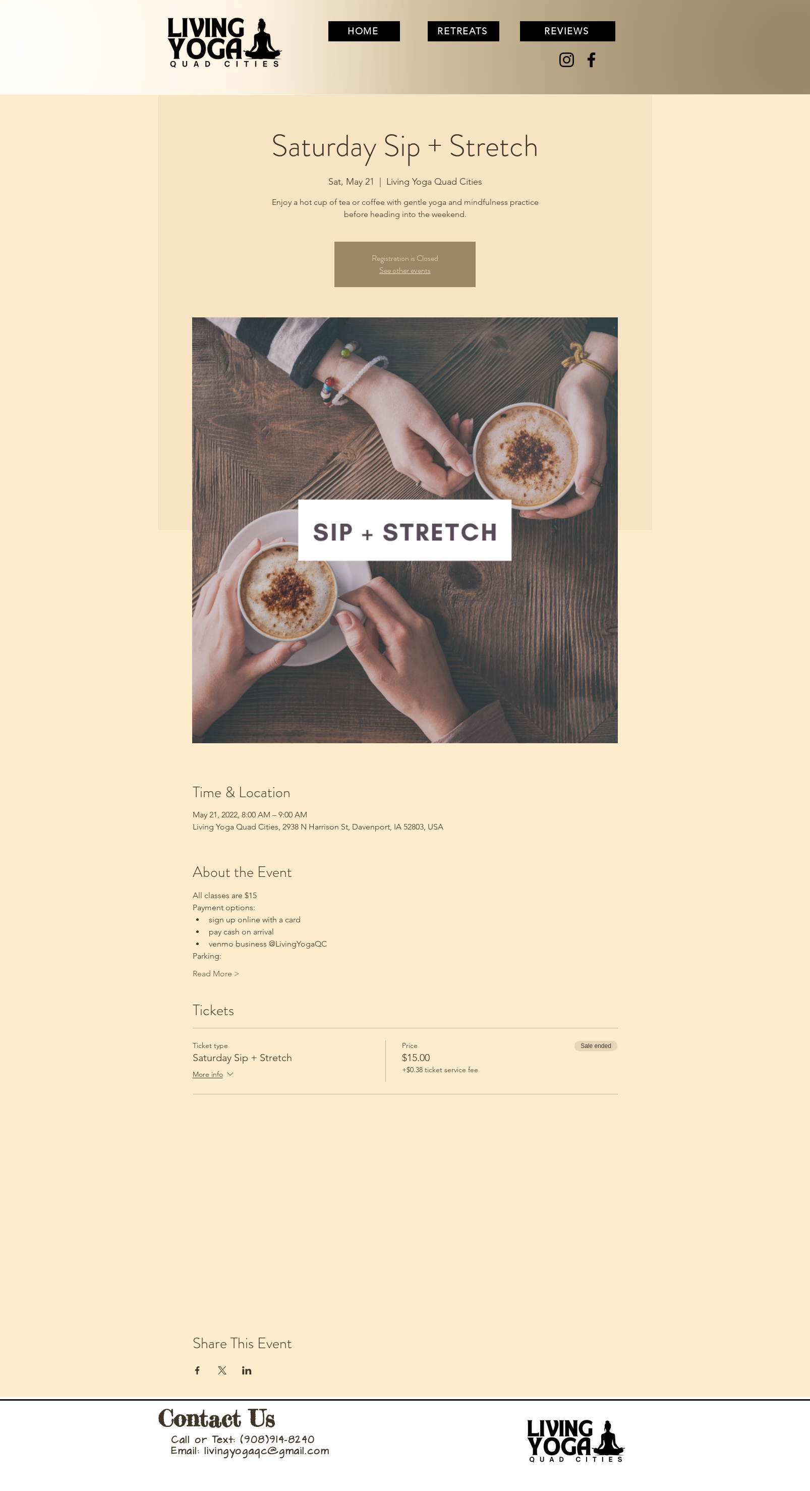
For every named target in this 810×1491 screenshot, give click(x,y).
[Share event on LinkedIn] (247, 1370)
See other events (405, 270)
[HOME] (364, 31)
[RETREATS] (463, 31)
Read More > (216, 973)
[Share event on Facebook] (197, 1370)
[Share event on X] (222, 1370)
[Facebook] (591, 60)
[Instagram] (566, 60)
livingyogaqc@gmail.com (266, 1451)
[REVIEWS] (567, 31)
